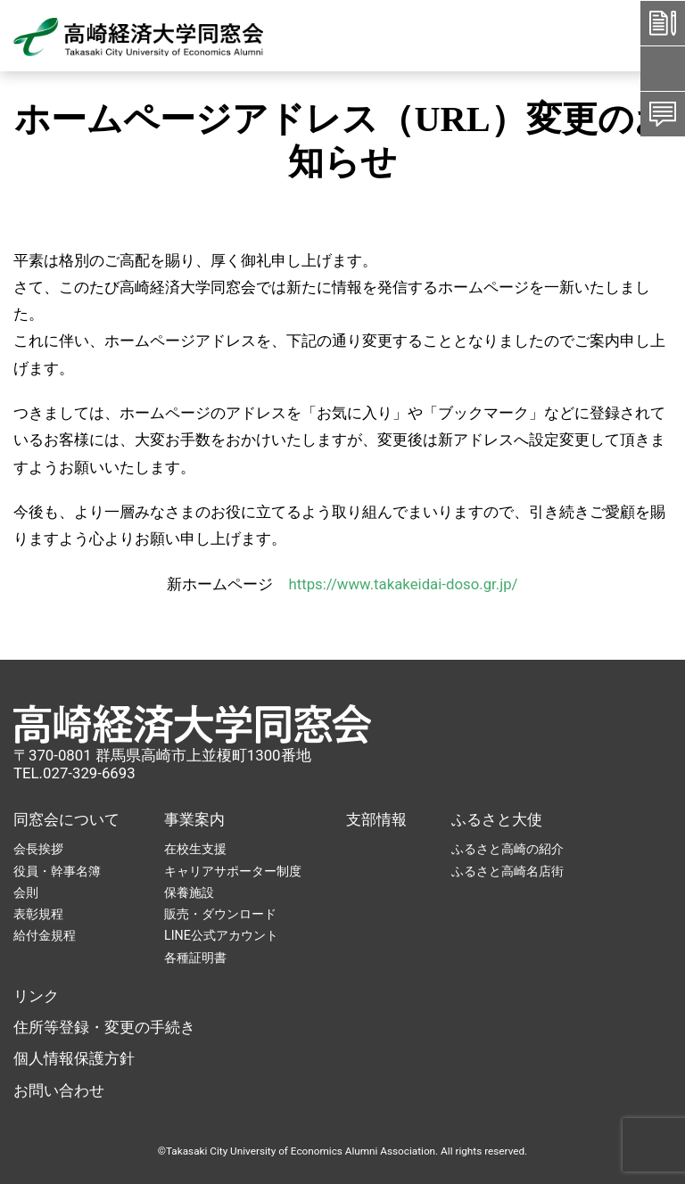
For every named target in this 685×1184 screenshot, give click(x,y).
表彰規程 (38, 914)
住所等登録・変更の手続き (104, 1027)
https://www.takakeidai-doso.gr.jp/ (402, 584)
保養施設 (189, 892)
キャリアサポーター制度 (232, 871)
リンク (36, 996)
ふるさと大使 (496, 819)
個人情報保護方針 (74, 1058)
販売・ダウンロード (220, 914)
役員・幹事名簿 (57, 871)
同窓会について (66, 819)
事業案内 (194, 819)
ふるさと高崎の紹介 (507, 849)
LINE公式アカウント (221, 935)
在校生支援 (195, 849)
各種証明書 (195, 957)
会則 (25, 892)
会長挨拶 (38, 849)
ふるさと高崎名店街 (507, 871)
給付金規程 (44, 935)
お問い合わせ (58, 1090)
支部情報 (376, 819)
